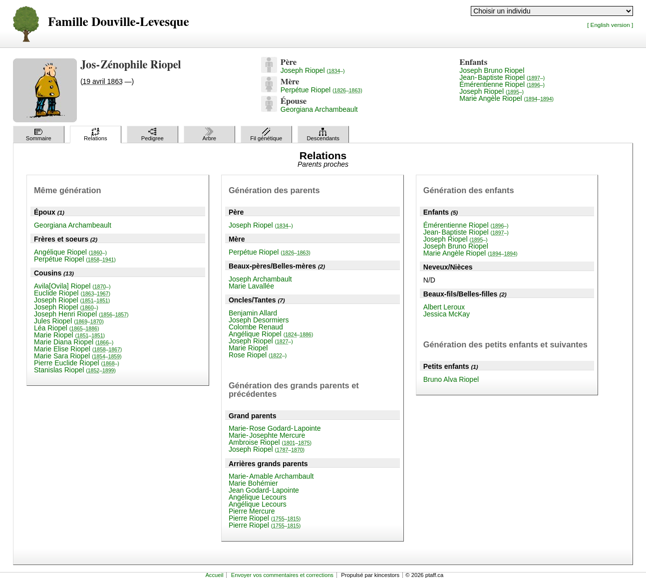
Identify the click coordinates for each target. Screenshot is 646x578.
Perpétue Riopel (321, 90)
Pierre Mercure (252, 511)
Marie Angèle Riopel (506, 98)
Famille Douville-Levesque (118, 22)
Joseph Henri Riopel (81, 314)
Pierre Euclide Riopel (76, 363)
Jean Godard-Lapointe (264, 490)
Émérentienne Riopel (502, 84)
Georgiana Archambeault (319, 109)
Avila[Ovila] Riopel (72, 286)
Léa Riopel (66, 328)
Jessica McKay (446, 314)
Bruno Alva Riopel (451, 379)
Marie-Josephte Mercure (267, 435)
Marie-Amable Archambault (271, 476)
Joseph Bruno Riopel (491, 70)
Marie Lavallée (251, 286)
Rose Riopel (258, 355)
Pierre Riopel (265, 518)
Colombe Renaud (256, 327)
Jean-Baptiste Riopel (502, 77)
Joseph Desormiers (259, 320)
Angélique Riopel (70, 252)
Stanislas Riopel (75, 370)
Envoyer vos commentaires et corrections (282, 575)
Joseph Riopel (313, 70)
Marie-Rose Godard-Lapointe (275, 428)
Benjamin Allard (253, 313)
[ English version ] (610, 24)
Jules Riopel (69, 321)
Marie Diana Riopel (73, 342)
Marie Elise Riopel (78, 349)
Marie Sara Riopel (78, 356)
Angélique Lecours (258, 497)
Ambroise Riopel (270, 442)
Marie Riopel (69, 335)
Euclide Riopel (72, 293)
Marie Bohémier (253, 483)
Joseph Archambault (260, 279)
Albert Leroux (444, 307)
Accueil (214, 575)
